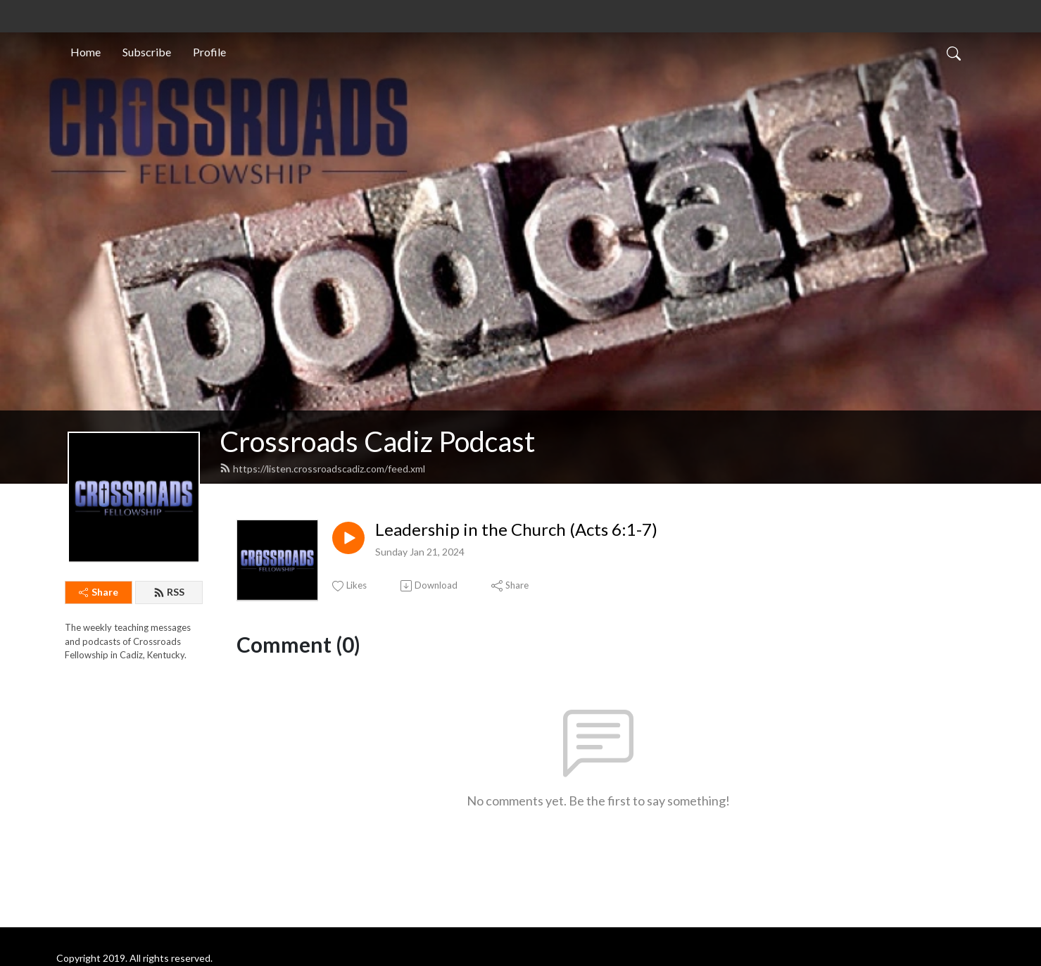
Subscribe (146, 51)
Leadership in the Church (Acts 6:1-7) (516, 529)
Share (98, 592)
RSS (168, 592)
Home (85, 51)
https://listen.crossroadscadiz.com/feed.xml (322, 469)
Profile (209, 51)
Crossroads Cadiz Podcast (377, 441)
